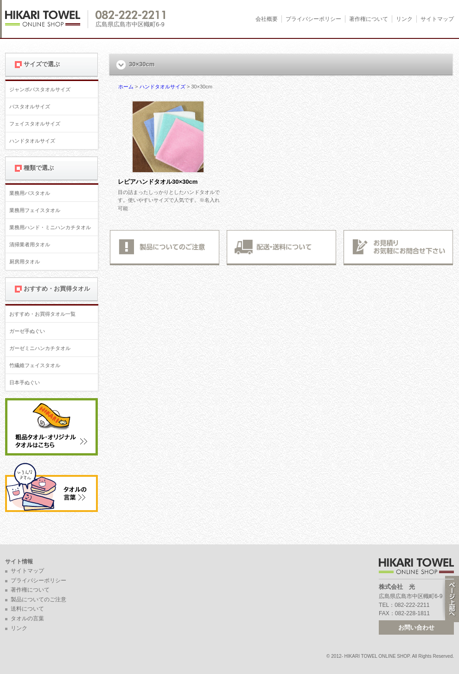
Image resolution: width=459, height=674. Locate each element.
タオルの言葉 (27, 618)
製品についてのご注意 (38, 599)
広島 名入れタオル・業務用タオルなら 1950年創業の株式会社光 (46, 19)
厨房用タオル (24, 261)
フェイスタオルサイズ (34, 123)
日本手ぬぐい (24, 382)
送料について (27, 608)
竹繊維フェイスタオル (34, 365)
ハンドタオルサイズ (32, 141)
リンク (404, 19)
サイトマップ (437, 19)
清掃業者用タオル (29, 244)
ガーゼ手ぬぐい (27, 331)
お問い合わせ (416, 627)
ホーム (126, 86)
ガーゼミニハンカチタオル (39, 348)
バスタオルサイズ (29, 106)
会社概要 (266, 19)
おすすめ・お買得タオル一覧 (42, 314)
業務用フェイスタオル (34, 210)
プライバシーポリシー (313, 19)
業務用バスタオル (29, 193)
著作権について (368, 19)
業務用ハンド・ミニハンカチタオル (50, 227)
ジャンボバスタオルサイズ (39, 89)
